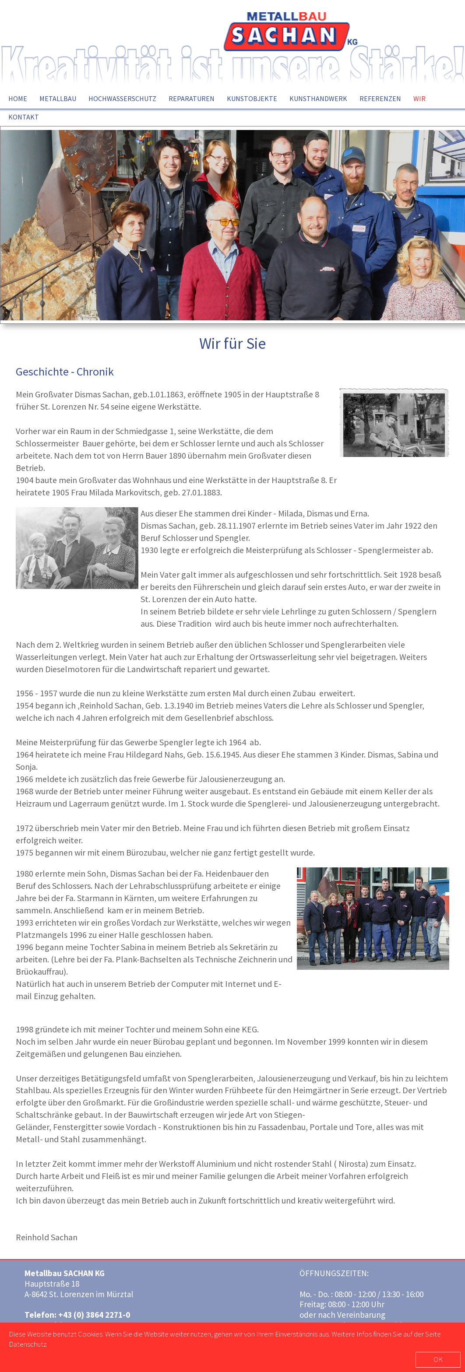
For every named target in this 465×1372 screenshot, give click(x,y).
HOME (17, 98)
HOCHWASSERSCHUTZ (122, 98)
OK (438, 1359)
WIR (419, 98)
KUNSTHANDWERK (318, 98)
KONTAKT (23, 116)
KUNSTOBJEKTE (252, 98)
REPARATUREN (192, 98)
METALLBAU (57, 98)
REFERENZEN (380, 98)
